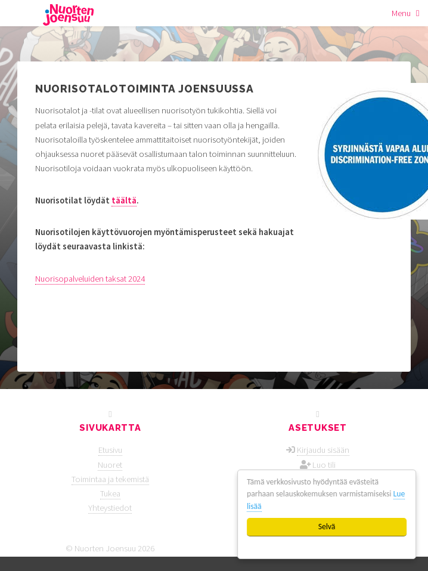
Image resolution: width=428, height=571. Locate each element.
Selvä (327, 526)
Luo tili (324, 464)
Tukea (110, 493)
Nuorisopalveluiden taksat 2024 (90, 278)
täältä (124, 200)
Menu (401, 13)
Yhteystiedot (110, 507)
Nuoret (110, 464)
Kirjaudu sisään (323, 450)
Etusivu (110, 450)
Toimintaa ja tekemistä (110, 479)
